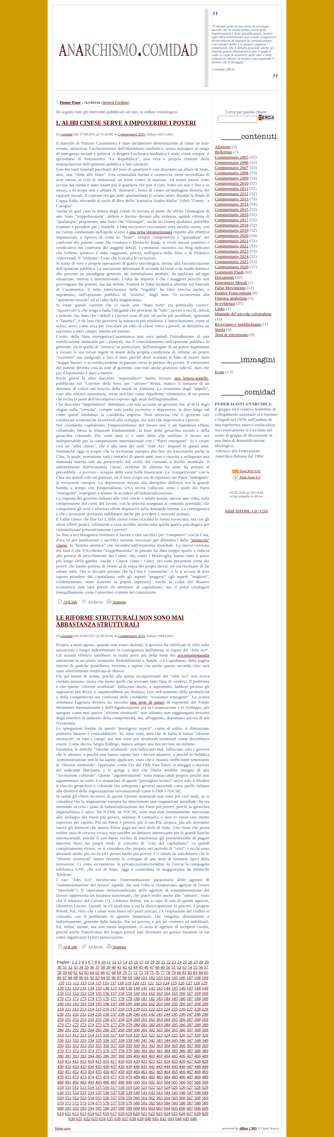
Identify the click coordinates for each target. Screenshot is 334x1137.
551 (68, 1097)
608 (197, 1108)
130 (60, 988)
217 (113, 1008)
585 (174, 1102)
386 (182, 1050)
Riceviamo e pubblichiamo (238, 324)
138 (121, 988)
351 (68, 1045)
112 (76, 982)
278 (121, 1024)
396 (106, 1055)
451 (68, 1071)
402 (151, 1055)
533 (83, 1092)
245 (174, 1014)
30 (59, 967)
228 (197, 1008)
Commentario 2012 (231, 193)
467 (190, 1071)
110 (61, 982)
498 (121, 1082)
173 (83, 998)
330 (60, 1040)
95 (108, 977)
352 (75, 1045)
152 (75, 993)
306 (182, 1029)
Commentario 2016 (231, 214)
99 (130, 977)
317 (113, 1035)
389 (205, 1050)
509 (205, 1082)
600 (136, 1108)
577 (114, 1102)
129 (204, 982)
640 (148, 1118)
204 (167, 1003)
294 (91, 1029)
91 (86, 977)
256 (106, 1019)
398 (121, 1055)
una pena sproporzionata (150, 231)
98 (124, 977)
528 (197, 1087)
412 (75, 1061)
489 (205, 1076)
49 (162, 967)
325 (174, 1035)
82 (190, 972)
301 (144, 1029)
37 (97, 967)
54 (190, 967)
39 (108, 967)
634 (102, 1118)
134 (91, 988)
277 (114, 1024)
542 (151, 1092)
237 (114, 1014)
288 (197, 1024)
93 (97, 977)
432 (75, 1066)
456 (106, 1071)
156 (106, 993)
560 (136, 1097)
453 (83, 1071)
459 (129, 1071)
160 (136, 993)
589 (205, 1102)
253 (83, 1019)
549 (205, 1092)
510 (60, 1087)
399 (129, 1055)
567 (190, 1097)
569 (205, 1097)
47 (152, 967)
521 (144, 1087)
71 (130, 972)
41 (119, 967)
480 (136, 1076)
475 (98, 1076)
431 (68, 1066)
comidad (66, 134)
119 (128, 982)
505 (174, 1082)
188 (197, 998)
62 (81, 972)
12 (114, 961)
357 (114, 1045)
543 (159, 1092)
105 (174, 977)
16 (136, 961)
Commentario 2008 (231, 172)
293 (83, 1029)
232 (75, 1014)
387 (190, 1050)
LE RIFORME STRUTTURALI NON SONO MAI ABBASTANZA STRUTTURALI (120, 621)
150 (60, 993)
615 (98, 1113)
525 (174, 1087)
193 (83, 1003)
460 (136, 1071)
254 (91, 1019)
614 (90, 1113)
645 (186, 1118)
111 (69, 982)
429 (205, 1061)
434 (91, 1066)
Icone (219, 371)
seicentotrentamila (193, 655)
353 (83, 1045)
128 (196, 982)
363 (159, 1045)
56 (201, 967)
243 (159, 1014)
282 (151, 1024)
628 (197, 1113)
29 (207, 961)
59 (65, 972)
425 (174, 1061)
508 (197, 1082)
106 (182, 977)
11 (109, 961)
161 (144, 993)
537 (114, 1092)
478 (121, 1076)
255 (98, 1019)
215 (98, 1008)
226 (182, 1008)
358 (121, 1045)
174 (91, 998)
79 (173, 972)
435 (98, 1066)
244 (167, 1014)
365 (174, 1045)
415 (98, 1061)
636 (117, 1118)
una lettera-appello (191, 378)
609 (205, 1108)
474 (91, 1076)
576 (106, 1102)
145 (174, 988)
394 (91, 1055)
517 (113, 1087)
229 (205, 1008)
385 (174, 1050)
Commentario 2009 (231, 178)
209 (205, 1003)
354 (91, 1045)
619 (129, 1113)
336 (106, 1040)
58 (59, 972)
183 (159, 998)
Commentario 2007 (231, 167)
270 (60, 1024)
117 (113, 982)
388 (197, 1050)
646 (193, 1118)
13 (119, 961)
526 (182, 1087)
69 (119, 972)
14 (125, 961)
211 (68, 1008)
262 (151, 1019)
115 (98, 982)
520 (136, 1087)
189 (205, 998)
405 (174, 1055)
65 (97, 972)
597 (114, 1108)
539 (129, 1092)
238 (121, 1014)
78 (168, 972)
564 (167, 1097)
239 (129, 1014)
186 (182, 998)
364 (167, 1045)
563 (159, 1097)
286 (182, 1024)
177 (114, 998)
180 (136, 998)
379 (129, 1050)
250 (60, 1019)
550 (60, 1097)
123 (158, 982)
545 (174, 1092)
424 (167, 1061)
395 (98, 1055)
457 (114, 1071)
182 (151, 998)
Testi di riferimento (231, 334)
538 (121, 1092)
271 (68, 1024)
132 (75, 988)
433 (83, 1066)
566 (182, 1097)
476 (106, 1076)
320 (136, 1035)
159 (129, 993)
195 (98, 1003)
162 (151, 993)
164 (167, 993)
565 (174, 1097)
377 (114, 1050)
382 (151, 1050)
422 (151, 1061)
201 (144, 1003)
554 (91, 1097)
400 (136, 1055)
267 (190, 1019)
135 (98, 988)
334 (91, 1040)
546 (182, 1092)
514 (90, 1087)
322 (151, 1035)
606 (182, 1108)
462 (151, 1071)
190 (60, 1003)
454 (91, 1071)
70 (124, 972)
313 (83, 1035)
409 (205, 1055)
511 (68, 1087)
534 (91, 1092)
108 (197, 977)
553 (83, 1097)
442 (151, 1066)
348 (197, 1040)
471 (68, 1076)
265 (174, 1019)
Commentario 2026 (231, 266)
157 (114, 993)
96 (114, 977)
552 (75, 1097)
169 (205, 993)
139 (129, 988)
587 (190, 1102)
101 (144, 977)
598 (121, 1108)
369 (205, 1045)
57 (206, 967)
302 (151, 1029)
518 (121, 1087)
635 (110, 1118)
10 (103, 961)
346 (182, 1040)
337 (114, 1040)
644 (178, 1118)
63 (86, 972)
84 (201, 972)
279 (129, 1024)
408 (197, 1055)
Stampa (115, 602)
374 (91, 1050)
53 (184, 967)
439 (129, 1066)
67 (108, 972)
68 (114, 972)
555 (98, 1097)
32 (70, 967)
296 (106, 1029)
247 (190, 1014)
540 (136, 1092)
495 (98, 1082)
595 (98, 1108)
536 (106, 1092)
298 (121, 1029)
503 (159, 1082)
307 (190, 1029)
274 (91, 1024)
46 (146, 967)
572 (75, 1102)
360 (136, 1045)
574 (91, 1102)
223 (159, 1008)
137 (114, 988)
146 (182, 988)
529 (205, 1087)
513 (83, 1087)
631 (79, 1118)
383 (159, 1050)
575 (98, 1102)
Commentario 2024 (231, 256)
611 (68, 1113)
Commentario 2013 (231, 198)
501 (144, 1082)
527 (190, 1087)
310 (60, 1035)
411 (68, 1061)
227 (190, 1008)
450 (60, 1071)
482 (151, 1076)
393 (83, 1055)
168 (197, 993)
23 (174, 961)
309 (205, 1029)
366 (182, 1045)
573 (83, 1102)
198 (121, 1003)
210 (60, 1008)
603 (159, 1108)
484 (167, 1076)
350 (60, 1045)
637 (125, 1118)
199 (129, 1003)
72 (135, 972)
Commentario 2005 (231, 157)
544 (167, 1092)
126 (181, 982)
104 (167, 977)
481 (144, 1076)
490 (60, 1082)
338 (121, 1040)
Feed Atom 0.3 (246, 477)
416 (106, 1061)
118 (120, 982)
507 (190, 1082)
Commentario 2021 (231, 240)
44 (135, 967)
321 (144, 1035)
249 (205, 1014)
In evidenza (225, 303)
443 (159, 1066)
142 (151, 988)
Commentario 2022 (231, 245)
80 (179, 972)
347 (190, 1040)
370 (60, 1050)
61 (75, 972)
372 (75, 1050)
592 (75, 1108)
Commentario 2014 (231, 204)
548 (197, 1092)
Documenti (224, 277)
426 (182, 1061)
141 (144, 988)
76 (157, 972)
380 (136, 1050)
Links (219, 308)
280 (136, 1024)
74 (146, 972)
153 (83, 993)
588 (197, 1102)
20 (158, 961)
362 (151, 1045)
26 (190, 961)
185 (174, 998)
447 (190, 1066)
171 (68, 998)
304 (167, 1029)
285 (174, 1024)
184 (167, 998)
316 (106, 1035)
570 (60, 1102)
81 (184, 972)
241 (144, 1014)
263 (159, 1019)
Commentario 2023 (231, 251)
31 (65, 967)
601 (144, 1108)
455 (98, 1071)
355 (98, 1045)
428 (197, 1061)
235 (98, 1014)
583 (159, 1102)
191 (68, 1003)
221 (144, 1008)
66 (103, 972)
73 (141, 972)
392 (75, 1055)
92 (92, 977)
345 (174, 1040)
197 (114, 1003)
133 (83, 988)
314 (90, 1035)
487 (190, 1076)
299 (129, 1029)
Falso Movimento (230, 287)
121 (143, 982)
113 (83, 982)
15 (130, 961)
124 (166, 982)
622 (151, 1113)
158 (121, 993)
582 (151, 1102)
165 (174, 993)
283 (159, 1024)
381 (144, 1050)
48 (157, 967)
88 (70, 977)
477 (114, 1076)
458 (121, 1071)
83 (195, 972)
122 (151, 982)
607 (190, 1108)
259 (129, 1019)
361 (144, 1045)
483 (159, 1076)
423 (159, 1061)
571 (68, 1102)
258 (121, 1019)
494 (91, 1082)
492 (75, 1082)
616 (106, 1113)
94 (103, 977)
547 (190, 1092)
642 (163, 1118)
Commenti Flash (229, 272)
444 (167, 1066)
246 (182, 1014)
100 (136, 977)
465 (174, 1071)
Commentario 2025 (231, 261)
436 (106, 1066)
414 (90, 1061)
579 (129, 1102)
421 (144, 1061)
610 (60, 1113)
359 (129, 1045)
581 (144, 1102)
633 (94, 1118)
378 (121, 1050)
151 (68, 993)
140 (136, 988)
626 (182, 1113)
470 (60, 1076)
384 (167, 1050)
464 (167, 1071)
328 (197, 1035)
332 (75, 1040)
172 (75, 998)
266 (182, 1019)
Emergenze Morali (231, 282)
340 (136, 1040)
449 (205, 1066)
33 (75, 967)
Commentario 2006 (231, 162)
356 (106, 1045)
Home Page (70, 102)
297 (114, 1029)
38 (103, 967)
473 (83, 1076)
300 (136, 1029)
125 (174, 982)
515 (98, 1087)
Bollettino (223, 151)
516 (106, 1087)
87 (65, 977)
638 (132, 1118)
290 (60, 1029)
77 (162, 972)
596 (106, 1108)
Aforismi (222, 146)
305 (174, 1029)
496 (106, 1082)
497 (114, 1082)
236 (106, 1014)
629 (205, 1113)
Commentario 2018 (231, 225)
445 (174, 1066)
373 (83, 1050)
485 (174, 1076)
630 (71, 1118)
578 (121, 1102)
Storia (220, 329)
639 (140, 1118)
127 (189, 982)
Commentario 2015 (131, 134)
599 (129, 1108)
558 (121, 1097)
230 (60, 1014)
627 (190, 1113)
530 (60, 1092)
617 (113, 1113)
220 (136, 1008)
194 (91, 1003)
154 (91, 993)
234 (91, 1014)
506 (182, 1082)
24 (179, 961)
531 (68, 1092)
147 (190, 988)
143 (159, 988)
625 (174, 1113)
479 (129, 1076)
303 (159, 1029)
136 (106, 988)
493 (83, 1082)
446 (182, 1066)
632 (87, 1118)
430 (60, 1066)
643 (171, 1118)
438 (121, 1066)
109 (205, 977)
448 (197, 1066)
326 (182, 1035)
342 (151, 1040)
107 (190, 977)
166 (182, 993)
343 (159, 1040)
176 (106, 998)
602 (151, 1108)
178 (121, 998)
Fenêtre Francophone (233, 292)
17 (141, 961)
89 (75, 977)
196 (106, 1003)
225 (174, 1008)
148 (197, 988)
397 (114, 1055)
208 (197, 1003)
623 (159, 1113)
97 (119, 977)
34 (81, 967)
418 (121, 1061)
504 (167, 1082)
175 (98, 998)
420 (136, 1061)
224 (167, 1008)
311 (68, 1035)
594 (91, 1108)
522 (151, 1087)
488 (197, 1076)
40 (114, 967)
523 (159, 1087)
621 (144, 1113)
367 (190, 1045)
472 (75, 1076)
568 (197, 1097)
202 (151, 1003)
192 (75, 1003)
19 (152, 961)
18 (146, 961)
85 (206, 972)
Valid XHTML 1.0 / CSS (246, 510)
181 (144, 998)
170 (60, 998)
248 (197, 1014)
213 (83, 1008)
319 (129, 1035)
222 (151, 1008)
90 (81, 977)
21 (163, 961)
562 (151, 1097)
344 (167, 1040)
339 (129, 1040)
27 (195, 961)
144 (167, 988)
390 (60, 1055)
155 (98, 993)
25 (185, 961)
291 (68, 1029)
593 (83, 1108)
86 (59, 977)
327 (190, 1035)
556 (106, 1097)
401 (144, 1055)
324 (167, 1035)
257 (114, 1019)
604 (167, 1108)
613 (83, 1113)
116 (105, 982)
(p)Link (66, 602)
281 (144, 1024)
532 (75, 1092)
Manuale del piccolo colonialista (243, 313)
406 (182, 1055)
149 (205, 988)
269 (205, 1019)
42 (124, 967)
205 (174, 1003)
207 (190, 1003)
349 (205, 1040)
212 (75, 1008)
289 (205, 1024)
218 (121, 1008)
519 (129, 1087)
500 (136, 1082)
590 (60, 1108)
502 (151, 1082)
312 (75, 1035)
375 (98, 1050)
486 (182, 1076)
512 (75, 1087)
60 (70, 972)
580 (136, 1102)
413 (83, 1061)
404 (167, 1055)
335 (98, 1040)
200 (136, 1003)
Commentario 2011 (231, 188)
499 (129, 1082)
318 (121, 1035)
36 (92, 967)
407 (190, 1055)
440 (136, 1066)
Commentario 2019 (231, 230)
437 (114, 1066)
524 (167, 1087)
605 (174, 1108)
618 (121, 1113)
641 (155, 1118)
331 (68, 1040)
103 (159, 977)
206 (182, 1003)
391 (68, 1055)
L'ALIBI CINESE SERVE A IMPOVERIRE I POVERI (126, 123)
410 (60, 1061)
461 (144, 1071)
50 (168, 967)
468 (197, 1071)
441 (144, 1066)
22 (168, 961)
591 (68, 1108)
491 (68, 1082)
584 (167, 1102)
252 (75, 1019)
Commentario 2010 (231, 183)
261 (144, 1019)
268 (197, 1019)
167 (190, 993)
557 (114, 1097)
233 (83, 1014)
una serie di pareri (147, 702)
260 (136, 1019)
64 (92, 972)
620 (136, 1113)
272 (75, 1024)
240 (136, 1014)
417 (113, 1061)
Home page (63, 1128)
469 (205, 1071)
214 (90, 1008)
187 (190, 998)
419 (129, 1061)
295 (98, 1029)
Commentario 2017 (231, 219)
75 (152, 972)
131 (68, 988)
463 (159, 1071)
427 (190, 1061)
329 (205, 1035)
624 (167, 1113)
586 (182, 1102)
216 (106, 1008)
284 (167, 1024)
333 (83, 1040)
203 (159, 1003)
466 (182, 1071)
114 (91, 982)
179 (129, 998)
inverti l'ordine (115, 102)
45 (141, 967)
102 (151, 977)
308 (197, 1029)
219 (129, 1008)
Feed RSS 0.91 (246, 471)
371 (68, 1050)
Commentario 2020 (231, 235)
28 (201, 961)
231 (68, 1014)
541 (144, 1092)
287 (190, 1024)
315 (98, 1035)
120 (135, 982)
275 (98, 1024)
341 (144, 1040)
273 (83, 1024)
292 (75, 1029)
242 (151, 1014)
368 (197, 1045)
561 (144, 1097)
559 (129, 1097)
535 (98, 1092)
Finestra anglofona (231, 298)
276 (106, 1024)
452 (75, 1071)
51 (173, 967)
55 (195, 967)
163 (159, 993)
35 (86, 967)
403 (159, 1055)
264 (167, 1019)
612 (75, 1113)
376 (106, 1050)
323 (159, 1035)
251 (68, 1019)
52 (179, 967)
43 (130, 967)
